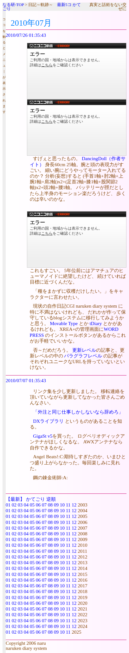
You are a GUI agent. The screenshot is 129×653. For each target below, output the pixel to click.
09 (56, 504)
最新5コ (64, 4)
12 (74, 504)
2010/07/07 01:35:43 (26, 380)
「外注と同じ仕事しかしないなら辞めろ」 (78, 412)
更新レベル (84, 350)
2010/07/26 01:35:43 (26, 35)
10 (62, 504)
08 (50, 504)
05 (32, 504)
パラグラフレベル (83, 355)
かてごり (35, 499)
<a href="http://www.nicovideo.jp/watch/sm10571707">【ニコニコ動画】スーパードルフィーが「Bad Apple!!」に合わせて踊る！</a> (76, 127)
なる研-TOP (13, 4)
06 (38, 504)
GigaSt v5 (42, 436)
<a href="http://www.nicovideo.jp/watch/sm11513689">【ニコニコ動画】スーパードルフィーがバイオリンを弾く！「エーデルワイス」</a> (76, 71)
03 (20, 504)
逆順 (51, 499)
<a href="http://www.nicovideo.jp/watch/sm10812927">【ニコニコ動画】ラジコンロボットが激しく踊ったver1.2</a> (76, 239)
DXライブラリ (48, 421)
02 (14, 504)
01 (8, 504)
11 (68, 504)
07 (44, 504)
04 (26, 504)
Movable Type (64, 323)
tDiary (96, 323)
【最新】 (15, 499)
